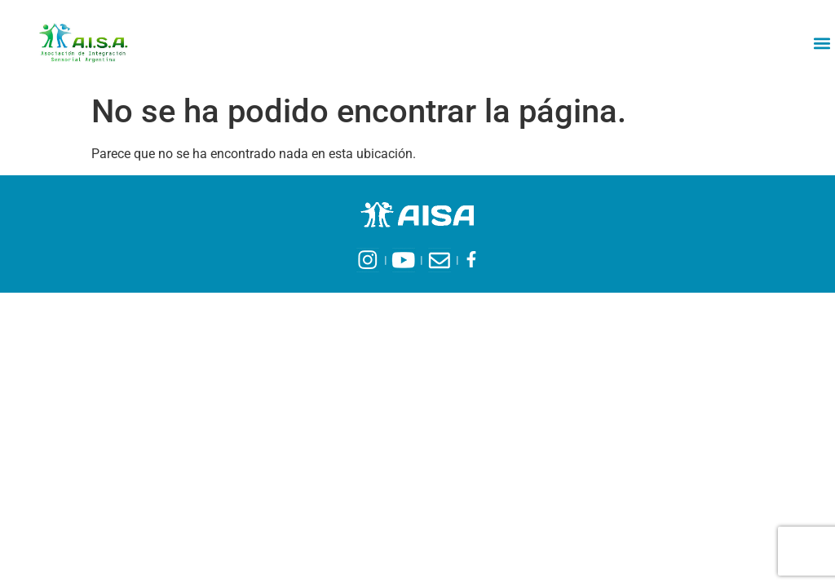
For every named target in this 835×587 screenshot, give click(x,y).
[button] (821, 42)
